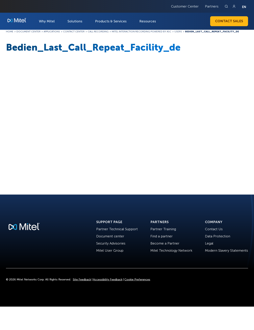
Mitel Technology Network (171, 250)
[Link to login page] (234, 6)
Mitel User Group (109, 250)
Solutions (74, 21)
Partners (211, 6)
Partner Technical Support (117, 229)
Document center (110, 236)
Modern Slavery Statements (226, 250)
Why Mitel (47, 21)
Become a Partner (164, 243)
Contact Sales (229, 21)
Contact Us (214, 229)
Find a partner (161, 236)
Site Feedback (82, 279)
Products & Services (111, 21)
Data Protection (217, 236)
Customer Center (185, 6)
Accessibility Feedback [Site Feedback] (107, 279)
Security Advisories (110, 243)
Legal (209, 243)
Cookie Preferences (137, 279)
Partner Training (163, 229)
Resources (147, 21)
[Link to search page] (227, 6)
